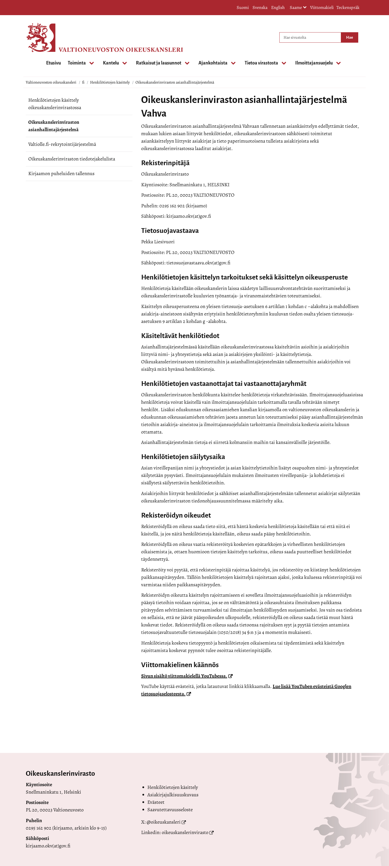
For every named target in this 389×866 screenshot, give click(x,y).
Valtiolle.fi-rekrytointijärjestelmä (62, 144)
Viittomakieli (322, 7)
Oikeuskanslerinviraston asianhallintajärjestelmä (53, 126)
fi (83, 82)
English (278, 7)
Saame (298, 7)
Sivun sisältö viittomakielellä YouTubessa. (187, 676)
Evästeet (155, 802)
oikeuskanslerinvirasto (185, 832)
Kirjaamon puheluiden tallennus (61, 173)
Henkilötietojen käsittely (110, 82)
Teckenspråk (347, 7)
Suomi (243, 7)
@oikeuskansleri (164, 822)
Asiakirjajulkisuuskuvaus (172, 794)
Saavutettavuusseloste (170, 809)
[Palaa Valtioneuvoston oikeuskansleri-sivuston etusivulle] (45, 37)
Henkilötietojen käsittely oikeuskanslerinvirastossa (54, 104)
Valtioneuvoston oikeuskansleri (51, 82)
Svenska (260, 7)
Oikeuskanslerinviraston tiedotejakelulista (71, 158)
